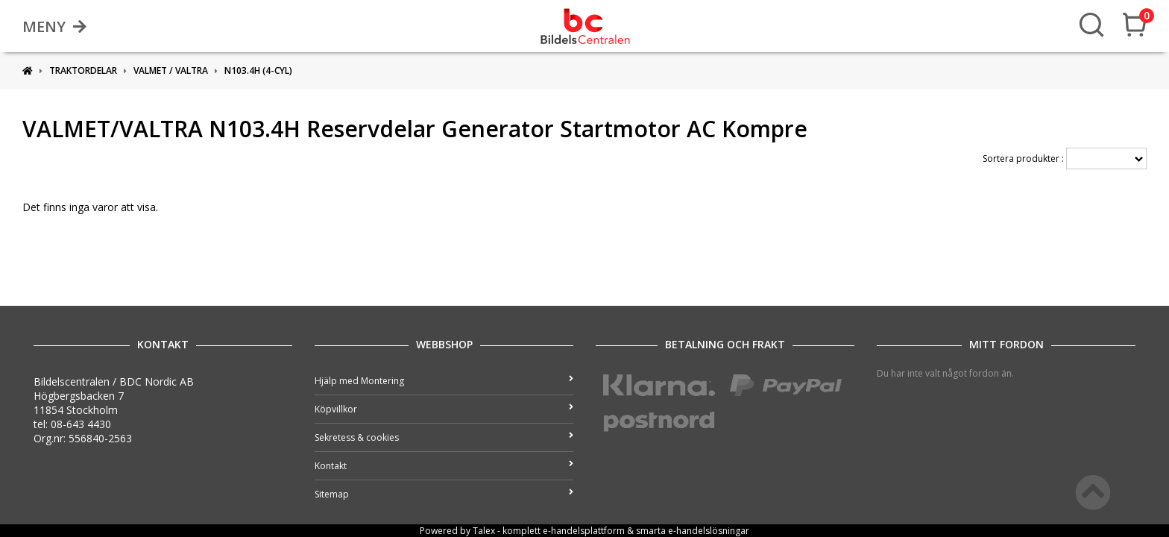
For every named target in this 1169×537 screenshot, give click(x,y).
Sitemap (444, 494)
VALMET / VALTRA (170, 70)
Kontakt (444, 465)
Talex (484, 530)
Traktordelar (83, 70)
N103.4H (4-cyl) (258, 70)
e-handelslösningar (708, 530)
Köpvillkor (444, 409)
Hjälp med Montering (444, 380)
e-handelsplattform (584, 530)
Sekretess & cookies (444, 437)
